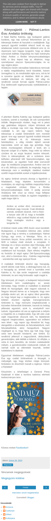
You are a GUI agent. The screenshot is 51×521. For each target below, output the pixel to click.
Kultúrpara (10, 518)
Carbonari (10, 511)
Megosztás (8, 465)
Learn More (22, 22)
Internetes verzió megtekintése (25, 493)
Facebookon (22, 448)
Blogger (30, 497)
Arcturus (9, 507)
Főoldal (25, 487)
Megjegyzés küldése (12, 478)
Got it (33, 22)
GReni (8, 514)
